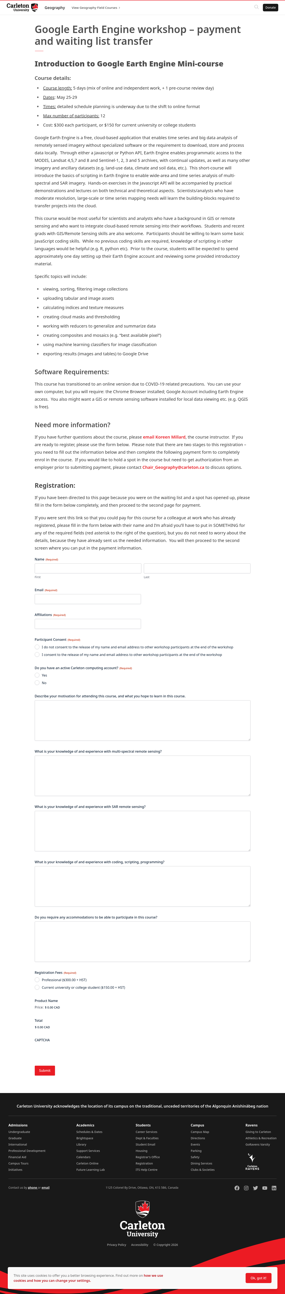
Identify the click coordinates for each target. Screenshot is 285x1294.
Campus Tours (18, 1163)
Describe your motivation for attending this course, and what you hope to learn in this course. (110, 696)
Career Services (146, 1132)
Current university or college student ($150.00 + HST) (83, 987)
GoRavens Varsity (258, 1144)
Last (147, 577)
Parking (196, 1151)
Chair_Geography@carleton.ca (173, 467)
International (17, 1144)
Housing (141, 1151)
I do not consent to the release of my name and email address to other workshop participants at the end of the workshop (137, 647)
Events (195, 1144)
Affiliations (50, 614)
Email (46, 590)
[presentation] (67, 1052)
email (45, 1188)
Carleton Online (87, 1163)
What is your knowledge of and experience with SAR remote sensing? (90, 806)
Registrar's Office (148, 1157)
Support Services (88, 1151)
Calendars (83, 1157)
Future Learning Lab (90, 1170)
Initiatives (15, 1170)
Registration (144, 1163)
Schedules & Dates (89, 1132)
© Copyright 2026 (165, 1245)
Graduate (15, 1138)
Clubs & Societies (202, 1170)
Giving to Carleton (258, 1132)
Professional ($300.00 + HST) (64, 980)
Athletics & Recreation (261, 1138)
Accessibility (139, 1245)
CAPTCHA (42, 1040)
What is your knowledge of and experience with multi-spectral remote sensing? (98, 751)
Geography (55, 7)
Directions (198, 1138)
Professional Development (26, 1151)
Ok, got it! (258, 1278)
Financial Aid (17, 1157)
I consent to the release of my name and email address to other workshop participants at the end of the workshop (132, 654)
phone (33, 1188)
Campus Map (200, 1132)
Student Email (145, 1144)
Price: (39, 1007)
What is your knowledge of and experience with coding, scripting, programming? (100, 862)
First (38, 577)
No (44, 683)
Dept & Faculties (147, 1138)
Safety (195, 1157)
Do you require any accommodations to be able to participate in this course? (96, 917)
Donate (270, 7)
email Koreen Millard (164, 437)
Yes (44, 675)
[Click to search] (256, 7)
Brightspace (84, 1138)
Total (39, 1020)
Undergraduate (19, 1132)
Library (81, 1144)
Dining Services (201, 1163)
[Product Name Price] (66, 1007)
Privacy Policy (116, 1245)
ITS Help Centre (147, 1170)
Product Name (46, 1000)
